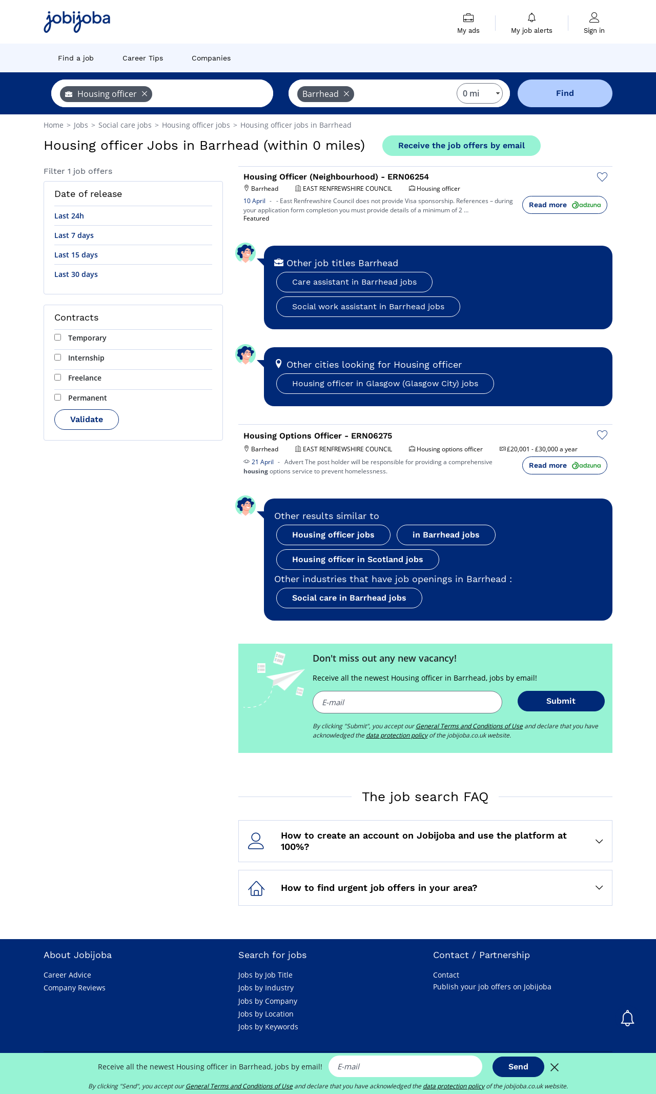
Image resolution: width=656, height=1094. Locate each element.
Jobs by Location (266, 1014)
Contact (446, 975)
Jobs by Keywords (268, 1026)
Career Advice (67, 975)
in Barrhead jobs (446, 535)
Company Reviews (75, 987)
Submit (561, 701)
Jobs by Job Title (265, 975)
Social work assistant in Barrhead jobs (368, 306)
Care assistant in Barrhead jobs (354, 282)
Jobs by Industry (266, 987)
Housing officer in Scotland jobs (357, 559)
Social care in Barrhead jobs (349, 598)
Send (518, 1066)
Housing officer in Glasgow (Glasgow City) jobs (385, 383)
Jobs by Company (267, 1001)
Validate (86, 419)
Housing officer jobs (333, 535)
